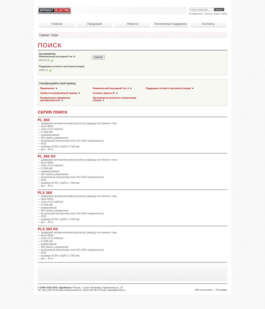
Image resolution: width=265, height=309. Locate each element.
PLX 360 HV (48, 229)
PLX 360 (45, 192)
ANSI (42, 70)
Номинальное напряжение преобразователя (55, 99)
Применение (49, 88)
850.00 (42, 60)
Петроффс (221, 290)
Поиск (54, 34)
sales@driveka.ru (116, 290)
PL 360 (44, 120)
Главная (44, 34)
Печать (208, 13)
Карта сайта (220, 13)
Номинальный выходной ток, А (112, 88)
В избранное (196, 13)
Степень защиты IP (105, 93)
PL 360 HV (47, 156)
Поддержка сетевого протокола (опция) (170, 88)
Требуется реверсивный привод (60, 93)
